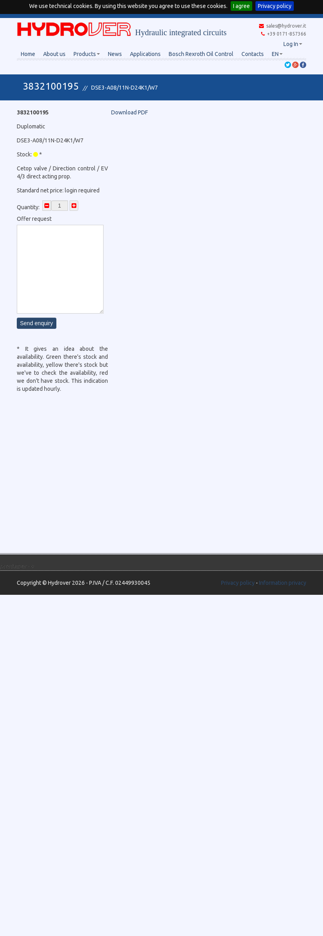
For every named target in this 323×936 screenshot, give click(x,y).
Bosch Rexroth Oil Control (201, 54)
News (115, 54)
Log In (292, 44)
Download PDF (129, 112)
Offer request (34, 219)
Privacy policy (274, 6)
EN (277, 54)
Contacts (252, 54)
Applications (145, 54)
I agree (241, 6)
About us (54, 54)
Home (28, 54)
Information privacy (282, 583)
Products (87, 54)
